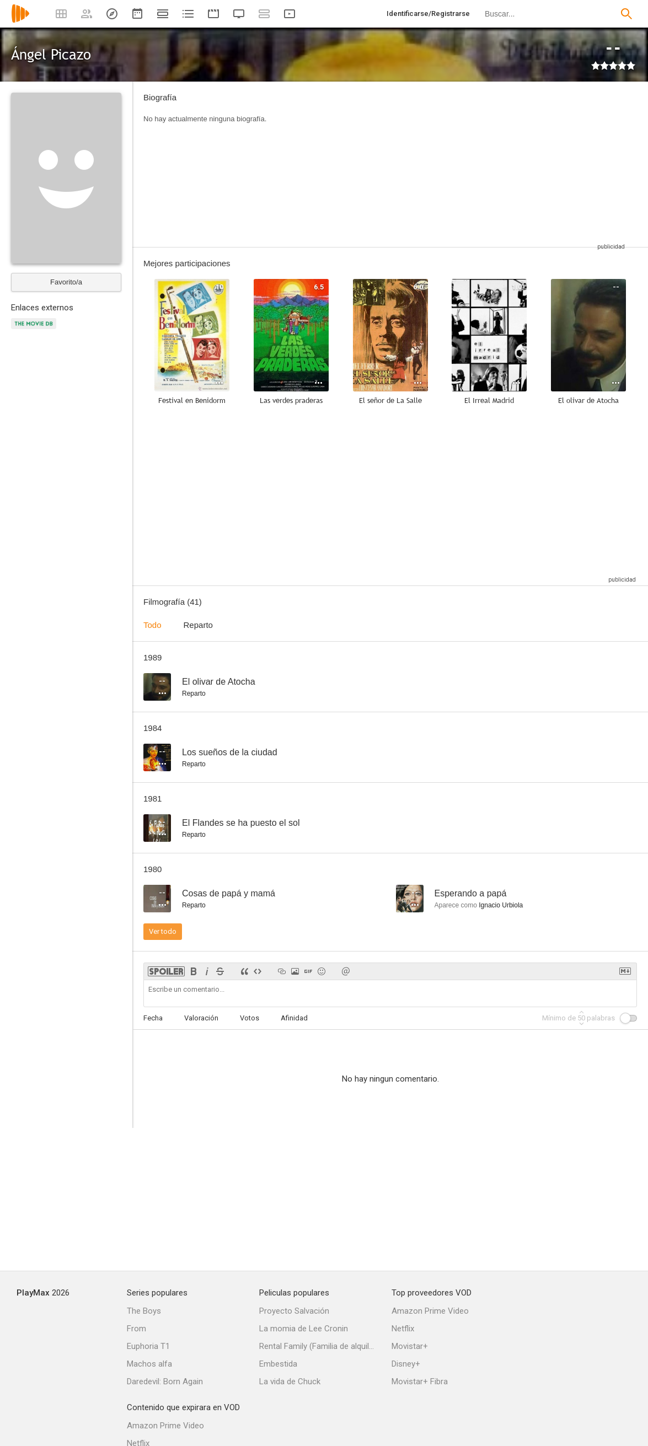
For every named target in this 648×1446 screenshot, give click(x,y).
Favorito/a (66, 282)
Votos (249, 1018)
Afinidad (294, 1018)
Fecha (153, 1018)
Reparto (198, 625)
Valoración (201, 1018)
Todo (152, 625)
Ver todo (162, 931)
